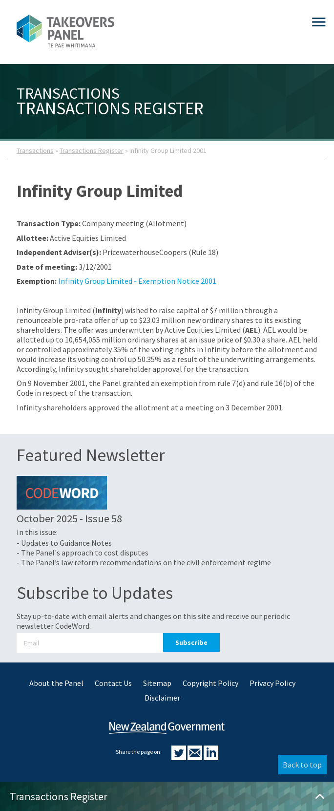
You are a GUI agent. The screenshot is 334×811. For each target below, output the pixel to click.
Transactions (35, 150)
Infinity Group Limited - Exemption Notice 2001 (137, 281)
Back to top (302, 764)
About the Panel (56, 683)
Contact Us (113, 683)
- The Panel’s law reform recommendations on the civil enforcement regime (144, 562)
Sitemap (157, 683)
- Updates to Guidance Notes (64, 543)
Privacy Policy (272, 683)
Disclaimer (162, 698)
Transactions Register (92, 150)
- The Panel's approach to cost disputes (82, 552)
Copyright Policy (210, 683)
